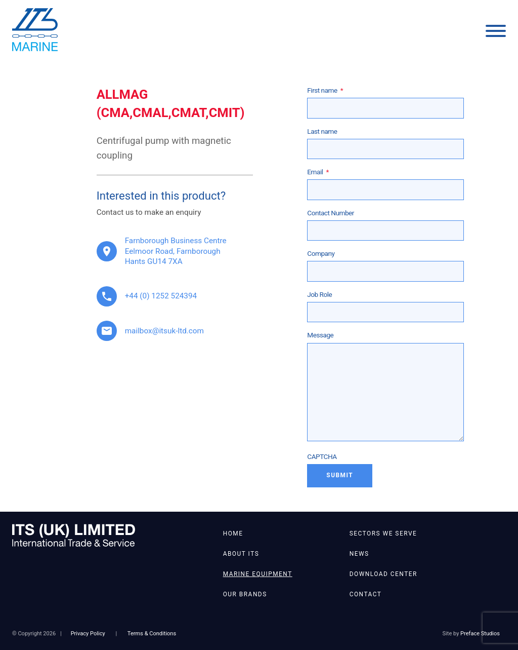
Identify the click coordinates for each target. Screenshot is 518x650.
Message (320, 335)
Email (318, 172)
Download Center (383, 574)
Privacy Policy (88, 633)
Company (320, 253)
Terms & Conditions (151, 633)
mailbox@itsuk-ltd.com (164, 330)
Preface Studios (480, 633)
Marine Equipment (257, 574)
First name (325, 90)
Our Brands (245, 594)
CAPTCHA (321, 456)
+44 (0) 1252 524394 (161, 295)
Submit (339, 475)
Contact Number (330, 213)
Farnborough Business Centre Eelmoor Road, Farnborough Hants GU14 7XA (176, 251)
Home (233, 533)
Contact (366, 594)
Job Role (319, 294)
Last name (322, 131)
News (359, 553)
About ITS (241, 553)
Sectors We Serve (383, 533)
